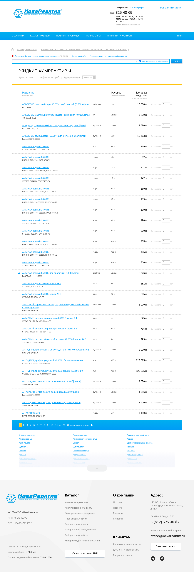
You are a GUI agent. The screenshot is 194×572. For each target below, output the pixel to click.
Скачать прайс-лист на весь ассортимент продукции (37, 56)
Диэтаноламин (79, 463)
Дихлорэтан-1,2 (25, 463)
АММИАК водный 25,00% (35, 146)
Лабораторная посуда (76, 524)
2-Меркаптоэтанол (27, 435)
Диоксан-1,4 (132, 459)
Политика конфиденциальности (24, 546)
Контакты (118, 518)
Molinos (32, 551)
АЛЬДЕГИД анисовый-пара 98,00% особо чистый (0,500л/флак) (56, 104)
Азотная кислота (80, 435)
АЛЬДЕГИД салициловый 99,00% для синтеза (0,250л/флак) (54, 136)
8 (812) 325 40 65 (165, 521)
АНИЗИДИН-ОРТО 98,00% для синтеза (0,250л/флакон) (51, 381)
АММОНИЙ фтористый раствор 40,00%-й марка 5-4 (49, 318)
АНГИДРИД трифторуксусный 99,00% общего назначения (52, 360)
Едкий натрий (133, 466)
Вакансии (118, 513)
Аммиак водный (25, 439)
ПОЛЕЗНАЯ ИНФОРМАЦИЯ (68, 36)
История (117, 502)
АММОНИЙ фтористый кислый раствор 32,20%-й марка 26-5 (54, 339)
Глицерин (131, 451)
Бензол (76, 443)
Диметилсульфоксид (27, 459)
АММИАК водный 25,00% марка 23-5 (41, 283)
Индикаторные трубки (76, 518)
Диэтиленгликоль (134, 463)
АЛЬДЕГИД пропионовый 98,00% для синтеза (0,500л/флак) (54, 125)
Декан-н (22, 455)
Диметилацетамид (134, 455)
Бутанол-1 (23, 447)
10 (52, 425)
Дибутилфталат (79, 455)
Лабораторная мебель (76, 535)
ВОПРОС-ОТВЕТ (93, 36)
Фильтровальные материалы (80, 513)
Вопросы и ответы (122, 555)
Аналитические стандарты (78, 507)
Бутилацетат (78, 447)
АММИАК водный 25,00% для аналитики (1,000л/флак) (51, 273)
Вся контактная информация (128, 25)
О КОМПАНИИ (18, 36)
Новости (117, 507)
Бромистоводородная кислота (139, 443)
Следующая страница (78, 425)
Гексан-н (130, 447)
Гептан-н (22, 451)
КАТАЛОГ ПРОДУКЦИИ (40, 36)
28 (63, 425)
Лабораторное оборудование (80, 529)
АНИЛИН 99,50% (31, 413)
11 (56, 425)
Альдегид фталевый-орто (138, 435)
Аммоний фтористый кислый (85, 439)
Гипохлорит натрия (81, 451)
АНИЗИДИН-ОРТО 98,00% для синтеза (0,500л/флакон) (51, 402)
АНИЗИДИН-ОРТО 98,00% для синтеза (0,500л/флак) (50, 392)
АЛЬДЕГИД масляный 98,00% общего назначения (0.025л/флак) (56, 114)
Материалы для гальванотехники (82, 540)
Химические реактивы (77, 502)
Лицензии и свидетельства (127, 544)
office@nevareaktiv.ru (168, 536)
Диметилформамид (81, 459)
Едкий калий (78, 466)
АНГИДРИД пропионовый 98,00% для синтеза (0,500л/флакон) (55, 349)
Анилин (130, 439)
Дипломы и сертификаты (126, 549)
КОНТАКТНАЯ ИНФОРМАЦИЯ (120, 36)
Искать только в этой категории (155, 61)
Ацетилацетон (25, 443)
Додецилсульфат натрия (29, 466)
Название (28, 92)
